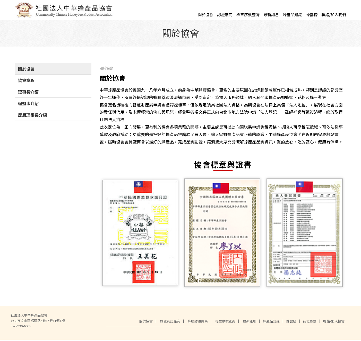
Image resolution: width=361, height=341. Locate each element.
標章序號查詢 (248, 14)
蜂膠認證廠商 (198, 322)
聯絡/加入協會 (334, 322)
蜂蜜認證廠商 (170, 322)
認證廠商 (225, 14)
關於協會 (205, 14)
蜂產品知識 (292, 14)
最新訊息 (271, 14)
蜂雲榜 (311, 14)
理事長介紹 (28, 93)
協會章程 (26, 81)
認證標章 (309, 322)
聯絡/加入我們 (333, 14)
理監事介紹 (28, 105)
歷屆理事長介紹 (32, 116)
